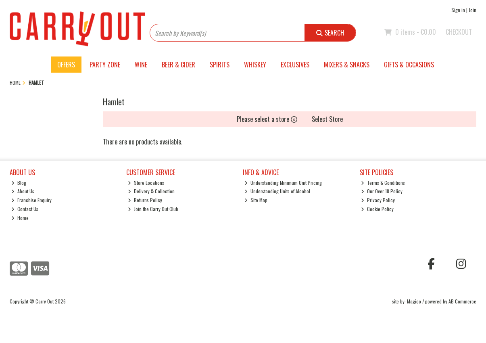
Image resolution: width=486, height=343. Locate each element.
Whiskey (255, 64)
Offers (66, 64)
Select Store (327, 119)
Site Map (255, 200)
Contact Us (24, 208)
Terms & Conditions (383, 182)
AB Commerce (462, 301)
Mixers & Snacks (346, 64)
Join (472, 9)
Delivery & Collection (151, 191)
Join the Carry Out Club (153, 208)
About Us (22, 191)
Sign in (458, 9)
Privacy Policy (378, 200)
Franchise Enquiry (31, 200)
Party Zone (105, 64)
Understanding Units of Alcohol (277, 191)
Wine (141, 64)
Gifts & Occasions (409, 64)
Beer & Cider (178, 64)
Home (20, 217)
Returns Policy (145, 200)
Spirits (219, 64)
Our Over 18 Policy (382, 191)
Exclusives (295, 64)
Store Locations (146, 182)
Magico (414, 301)
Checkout (459, 32)
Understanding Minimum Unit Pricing (283, 182)
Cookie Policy (377, 208)
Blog (18, 182)
